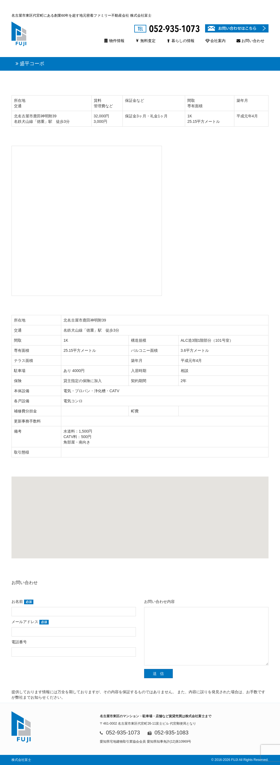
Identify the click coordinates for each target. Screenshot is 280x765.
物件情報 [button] (114, 40)
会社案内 (215, 40)
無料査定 (145, 40)
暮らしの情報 (180, 40)
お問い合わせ (250, 40)
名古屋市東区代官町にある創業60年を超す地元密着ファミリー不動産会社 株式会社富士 (81, 15)
